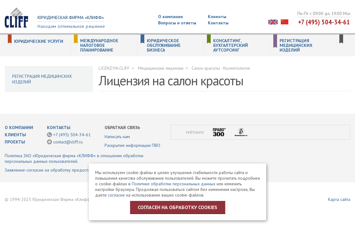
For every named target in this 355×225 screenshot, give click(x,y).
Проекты (15, 142)
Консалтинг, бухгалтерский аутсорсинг (230, 45)
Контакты (218, 23)
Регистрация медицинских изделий (296, 45)
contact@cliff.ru (68, 142)
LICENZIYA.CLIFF (114, 68)
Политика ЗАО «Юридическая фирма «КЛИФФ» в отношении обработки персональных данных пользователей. (74, 158)
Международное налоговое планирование (99, 45)
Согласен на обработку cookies (177, 207)
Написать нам (117, 136)
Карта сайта (339, 199)
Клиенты (217, 16)
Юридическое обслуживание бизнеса (164, 45)
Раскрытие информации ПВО (132, 145)
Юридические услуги (38, 41)
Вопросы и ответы (177, 23)
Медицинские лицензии (160, 68)
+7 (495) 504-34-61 (324, 22)
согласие (116, 195)
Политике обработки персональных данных (173, 184)
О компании (170, 16)
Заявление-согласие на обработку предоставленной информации (68, 170)
